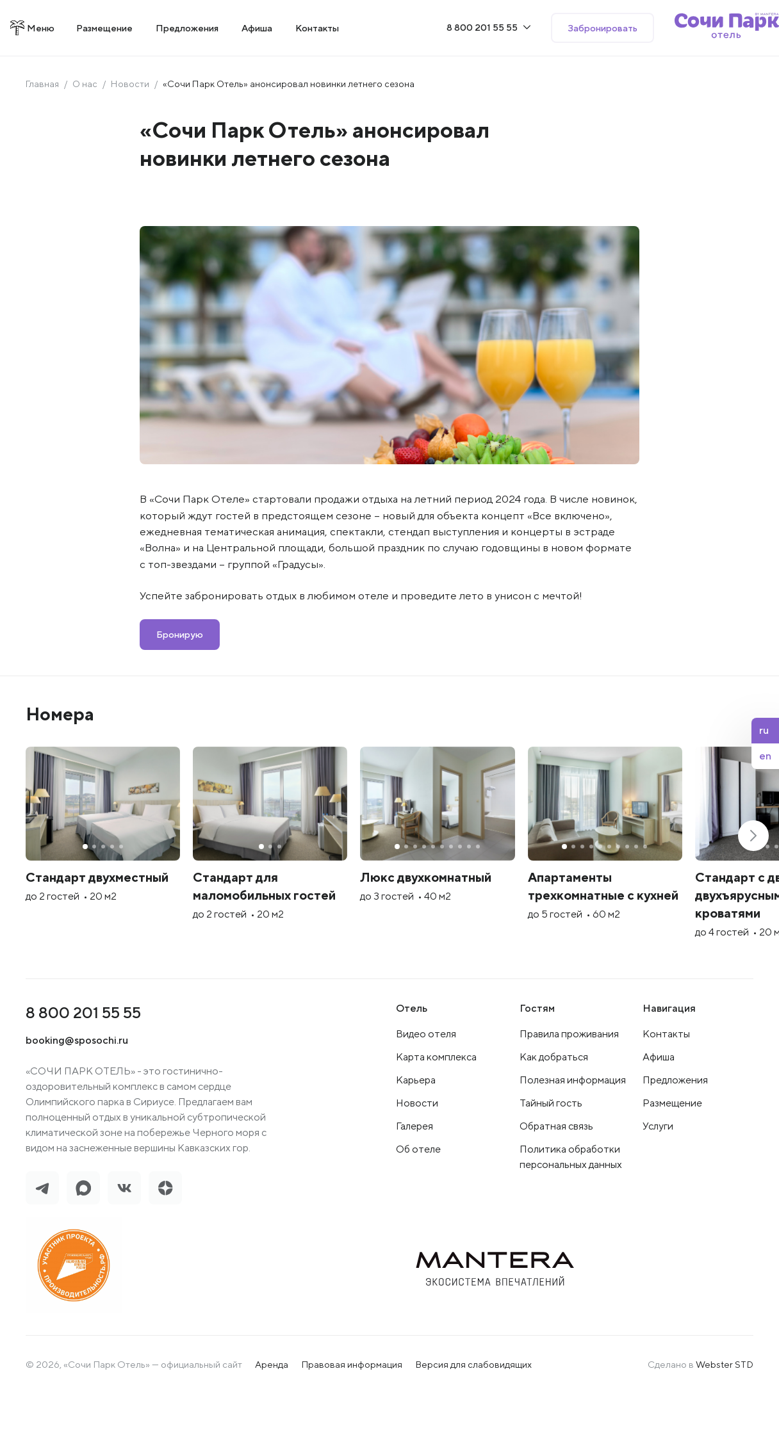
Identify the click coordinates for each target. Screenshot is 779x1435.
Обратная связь (556, 1167)
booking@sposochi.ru (77, 1081)
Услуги (658, 1167)
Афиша (659, 1098)
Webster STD (723, 1405)
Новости (130, 83)
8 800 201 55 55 (85, 1054)
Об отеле (418, 1190)
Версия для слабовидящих (473, 1405)
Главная (43, 83)
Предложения (675, 1121)
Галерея (414, 1167)
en (765, 756)
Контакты (666, 1075)
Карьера (416, 1121)
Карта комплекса (436, 1098)
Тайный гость (551, 1144)
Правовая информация (351, 1405)
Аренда (271, 1405)
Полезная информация (573, 1121)
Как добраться (554, 1098)
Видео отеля (426, 1075)
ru (764, 730)
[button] (753, 856)
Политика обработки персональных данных (571, 1198)
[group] (142, 870)
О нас (85, 83)
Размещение (672, 1144)
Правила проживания (569, 1075)
